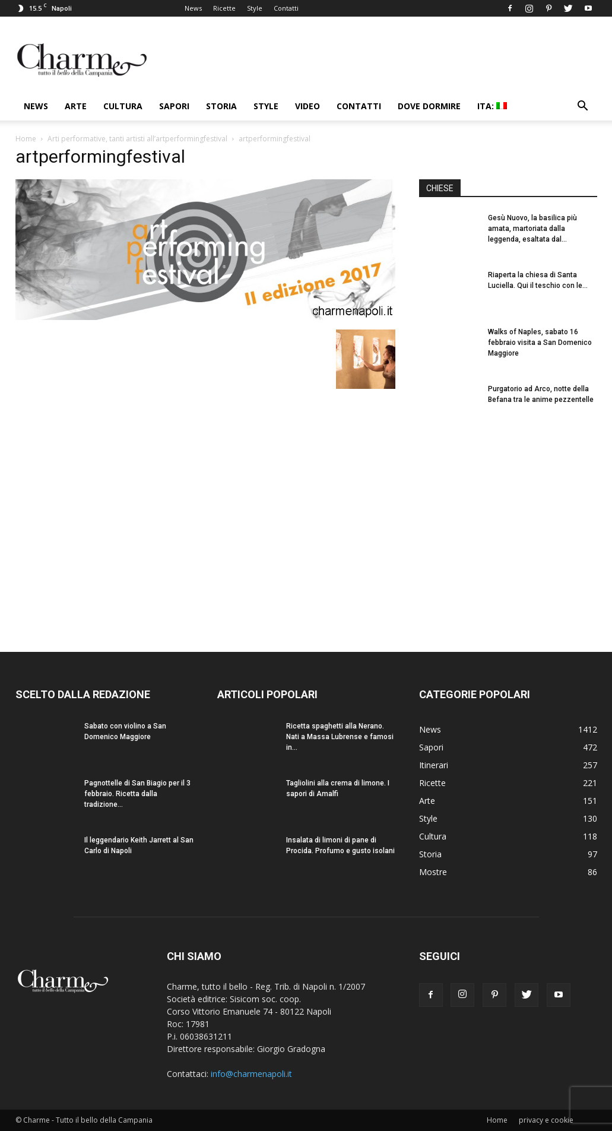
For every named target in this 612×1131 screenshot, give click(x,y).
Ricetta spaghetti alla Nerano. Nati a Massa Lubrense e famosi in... (340, 737)
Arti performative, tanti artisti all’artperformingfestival (137, 139)
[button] (583, 107)
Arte (76, 106)
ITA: (492, 106)
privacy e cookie (546, 1120)
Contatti (286, 8)
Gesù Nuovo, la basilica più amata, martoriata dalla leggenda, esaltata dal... (532, 228)
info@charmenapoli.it (251, 1073)
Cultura (122, 106)
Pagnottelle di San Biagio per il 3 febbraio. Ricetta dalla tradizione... (137, 794)
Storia (221, 106)
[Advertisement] (508, 528)
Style (254, 8)
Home (25, 139)
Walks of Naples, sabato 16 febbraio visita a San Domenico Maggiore (540, 342)
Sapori (174, 106)
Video (307, 106)
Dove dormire (429, 106)
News (193, 8)
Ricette (224, 8)
